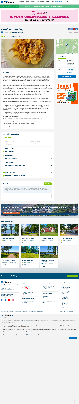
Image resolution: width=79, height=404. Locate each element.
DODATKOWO (8, 148)
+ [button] (57, 40)
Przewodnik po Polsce (66, 351)
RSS (23, 355)
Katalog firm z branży (46, 351)
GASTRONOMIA (9, 151)
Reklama (25, 351)
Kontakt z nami (25, 353)
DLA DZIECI (7, 138)
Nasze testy (64, 365)
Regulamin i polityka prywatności (29, 356)
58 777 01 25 (5, 351)
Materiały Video (45, 360)
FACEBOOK (69, 72)
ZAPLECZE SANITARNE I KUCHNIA (14, 176)
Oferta (3, 36)
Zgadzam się (73, 401)
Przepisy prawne (65, 361)
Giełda (44, 366)
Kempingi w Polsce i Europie (47, 347)
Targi (63, 371)
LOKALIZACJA (8, 155)
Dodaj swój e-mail (72, 339)
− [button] (57, 42)
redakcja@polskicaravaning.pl (9, 353)
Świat (63, 350)
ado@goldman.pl (7, 354)
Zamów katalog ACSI (27, 366)
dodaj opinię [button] (47, 183)
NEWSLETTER (6, 340)
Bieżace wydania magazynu (28, 365)
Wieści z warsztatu (65, 363)
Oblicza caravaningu (65, 355)
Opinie (21, 36)
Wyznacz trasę (67, 76)
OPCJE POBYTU (9, 162)
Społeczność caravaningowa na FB (49, 365)
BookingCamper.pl (46, 352)
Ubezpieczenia (25, 358)
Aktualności (64, 347)
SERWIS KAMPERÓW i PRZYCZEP (14, 165)
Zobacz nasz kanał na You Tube (48, 364)
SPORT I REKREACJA (10, 169)
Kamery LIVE (45, 362)
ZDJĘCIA (13, 36)
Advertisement (26, 352)
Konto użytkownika (26, 347)
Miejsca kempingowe (9, 6)
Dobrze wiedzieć (65, 362)
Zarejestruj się (25, 349)
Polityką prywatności (27, 397)
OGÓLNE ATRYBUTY (10, 158)
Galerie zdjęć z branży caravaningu (49, 359)
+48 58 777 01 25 (7, 352)
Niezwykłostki (64, 368)
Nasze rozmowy (65, 367)
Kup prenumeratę (26, 364)
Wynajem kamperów (65, 356)
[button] (27, 138)
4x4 (62, 366)
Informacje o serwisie (27, 350)
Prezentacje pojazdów (66, 360)
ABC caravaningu (65, 353)
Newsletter (25, 357)
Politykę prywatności (24, 384)
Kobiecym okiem (65, 352)
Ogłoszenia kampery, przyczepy (48, 350)
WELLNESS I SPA (9, 172)
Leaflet (67, 53)
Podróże (63, 357)
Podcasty (63, 370)
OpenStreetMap (71, 53)
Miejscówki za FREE (46, 349)
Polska (63, 349)
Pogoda (44, 361)
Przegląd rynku (64, 358)
